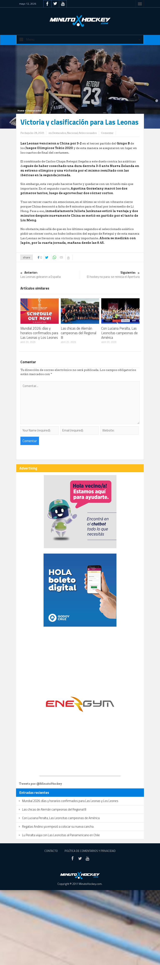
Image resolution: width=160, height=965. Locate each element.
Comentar (107, 132)
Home (21, 111)
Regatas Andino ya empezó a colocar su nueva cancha (58, 826)
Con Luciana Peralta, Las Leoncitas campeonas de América (119, 333)
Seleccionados (88, 132)
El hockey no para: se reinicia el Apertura (110, 275)
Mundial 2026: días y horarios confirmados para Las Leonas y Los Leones (39, 333)
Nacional (72, 132)
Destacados (34, 111)
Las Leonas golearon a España (50, 275)
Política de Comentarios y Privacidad (90, 851)
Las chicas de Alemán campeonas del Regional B (78, 333)
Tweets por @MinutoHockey (40, 783)
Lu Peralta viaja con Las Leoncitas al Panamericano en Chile (61, 835)
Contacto (51, 851)
